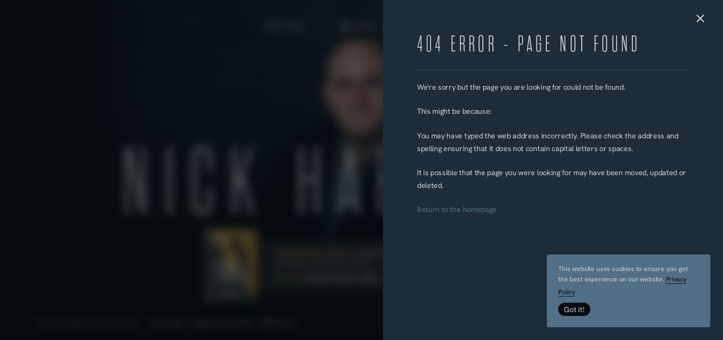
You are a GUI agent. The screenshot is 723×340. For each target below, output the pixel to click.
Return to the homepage (457, 210)
